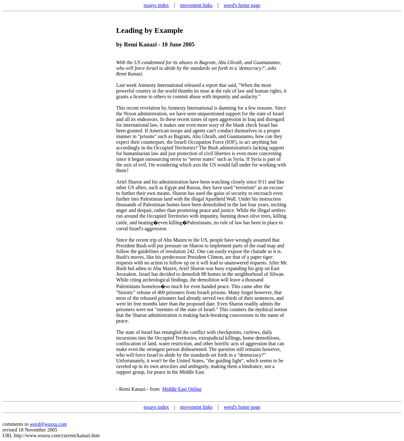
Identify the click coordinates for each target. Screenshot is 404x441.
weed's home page (241, 5)
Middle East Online (182, 389)
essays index (156, 5)
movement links (196, 5)
